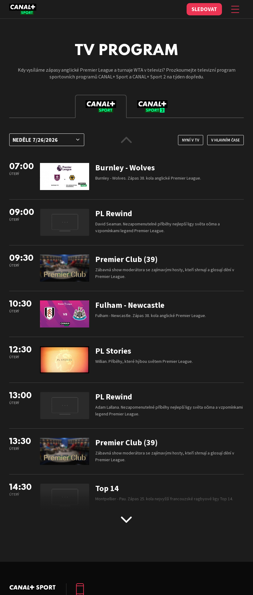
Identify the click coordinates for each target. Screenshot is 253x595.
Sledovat (204, 9)
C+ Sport (32, 587)
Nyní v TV (190, 140)
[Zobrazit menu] (235, 9)
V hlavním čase (225, 140)
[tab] (101, 106)
